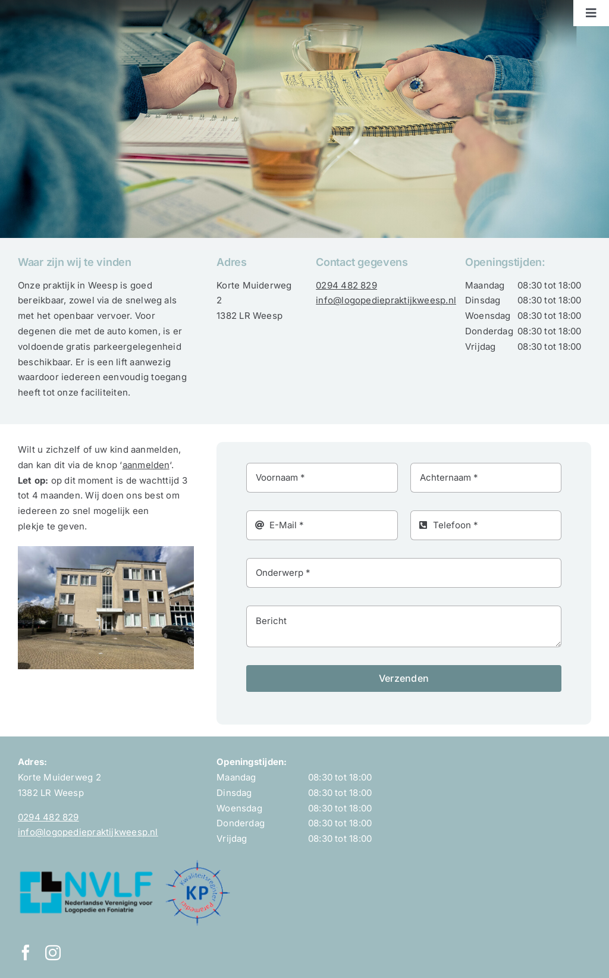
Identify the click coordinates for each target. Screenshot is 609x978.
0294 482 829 (346, 285)
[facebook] (25, 952)
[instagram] (53, 952)
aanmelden (146, 465)
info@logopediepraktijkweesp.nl (386, 300)
